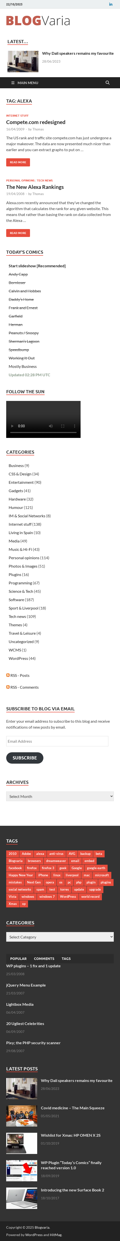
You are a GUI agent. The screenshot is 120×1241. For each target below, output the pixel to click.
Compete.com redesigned (35, 122)
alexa (40, 854)
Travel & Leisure (22, 633)
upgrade (95, 889)
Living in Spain (21, 532)
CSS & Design (20, 473)
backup (85, 854)
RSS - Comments (22, 687)
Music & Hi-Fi (20, 549)
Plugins (15, 574)
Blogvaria (16, 861)
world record (90, 897)
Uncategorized (21, 641)
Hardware (17, 499)
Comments (44, 959)
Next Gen (34, 882)
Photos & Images (23, 566)
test (52, 889)
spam (40, 889)
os (60, 882)
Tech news (45, 180)
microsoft (102, 875)
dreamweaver (56, 861)
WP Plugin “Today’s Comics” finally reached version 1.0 (71, 1165)
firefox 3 (48, 868)
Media (14, 541)
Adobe (26, 854)
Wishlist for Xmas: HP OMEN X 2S (71, 1135)
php (78, 882)
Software (16, 599)
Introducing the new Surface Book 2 (72, 1189)
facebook (15, 868)
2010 (13, 854)
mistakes (15, 882)
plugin (91, 882)
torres (64, 889)
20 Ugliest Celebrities (25, 1023)
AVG (72, 854)
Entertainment (21, 482)
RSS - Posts (18, 675)
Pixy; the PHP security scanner (33, 1042)
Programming (20, 582)
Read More (16, 161)
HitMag (55, 1235)
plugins (106, 882)
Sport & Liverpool (23, 608)
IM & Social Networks (27, 515)
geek (63, 868)
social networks (20, 889)
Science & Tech (21, 591)
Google (77, 868)
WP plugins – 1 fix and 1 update (33, 965)
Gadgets (16, 490)
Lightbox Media (19, 1004)
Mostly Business (23, 366)
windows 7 (47, 897)
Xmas (13, 904)
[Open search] (107, 83)
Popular (18, 959)
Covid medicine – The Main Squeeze (73, 1107)
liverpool (72, 875)
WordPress (18, 658)
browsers (34, 861)
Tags (66, 959)
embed (89, 861)
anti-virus (56, 854)
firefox (32, 868)
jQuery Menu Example (26, 985)
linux (56, 875)
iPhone (43, 875)
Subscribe (25, 757)
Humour (16, 507)
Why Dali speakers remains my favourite (78, 53)
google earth (96, 868)
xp (24, 904)
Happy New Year (21, 875)
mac (87, 875)
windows (28, 897)
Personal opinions (20, 180)
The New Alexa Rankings (35, 187)
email (75, 861)
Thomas (38, 129)
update (79, 889)
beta (99, 854)
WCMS (15, 649)
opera (50, 882)
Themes (15, 624)
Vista (12, 897)
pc (69, 882)
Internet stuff (17, 115)
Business (16, 465)
